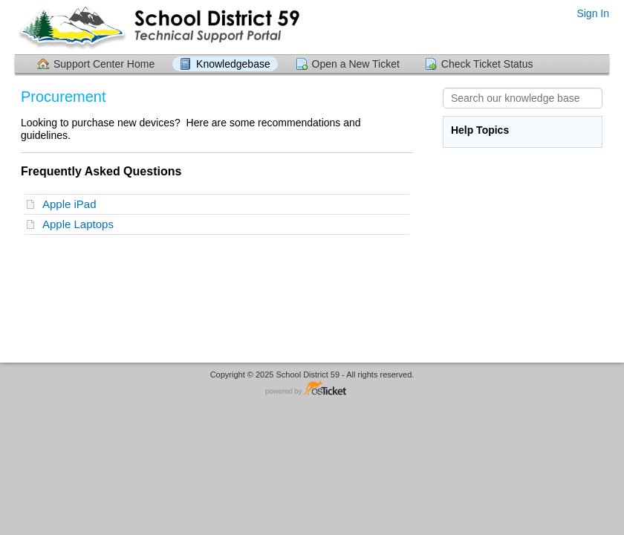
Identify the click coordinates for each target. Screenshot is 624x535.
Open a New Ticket (356, 64)
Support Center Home (104, 64)
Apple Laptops (81, 224)
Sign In (592, 13)
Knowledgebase (233, 64)
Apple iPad (72, 204)
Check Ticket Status (487, 64)
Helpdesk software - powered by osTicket (312, 389)
